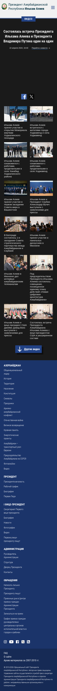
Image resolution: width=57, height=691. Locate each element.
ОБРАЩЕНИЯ (10, 580)
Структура (8, 562)
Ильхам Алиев (34, 8)
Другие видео (32, 349)
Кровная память (11, 430)
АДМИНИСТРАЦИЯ (14, 548)
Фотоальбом (9, 463)
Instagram (5, 641)
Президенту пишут (12, 593)
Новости (7, 522)
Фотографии (9, 527)
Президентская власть (14, 481)
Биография (9, 491)
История (7, 378)
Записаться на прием (13, 613)
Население (9, 388)
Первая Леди (10, 496)
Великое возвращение (14, 425)
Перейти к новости (39, 48)
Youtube (11, 641)
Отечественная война (13, 420)
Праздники (9, 403)
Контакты (8, 572)
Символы (8, 398)
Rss (28, 641)
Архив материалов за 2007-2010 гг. (21, 660)
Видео (6, 468)
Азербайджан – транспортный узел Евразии (12, 447)
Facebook (17, 641)
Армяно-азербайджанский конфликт (12, 412)
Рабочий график (11, 486)
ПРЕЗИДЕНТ (10, 476)
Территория (9, 383)
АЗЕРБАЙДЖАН (12, 365)
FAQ (6, 653)
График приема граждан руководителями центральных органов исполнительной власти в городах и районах (15, 625)
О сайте (7, 656)
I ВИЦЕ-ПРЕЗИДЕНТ (14, 504)
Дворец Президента (13, 567)
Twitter (22, 641)
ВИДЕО (28, 18)
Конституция (9, 393)
